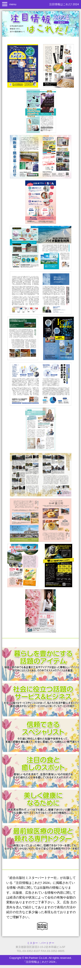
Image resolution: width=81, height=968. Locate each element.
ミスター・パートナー (40, 943)
